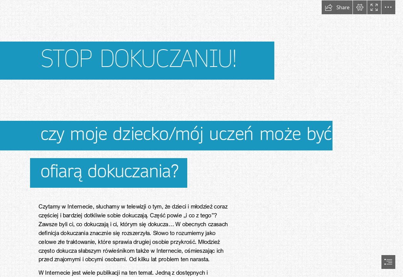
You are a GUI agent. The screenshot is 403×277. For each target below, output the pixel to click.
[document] (201, 138)
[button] (337, 7)
